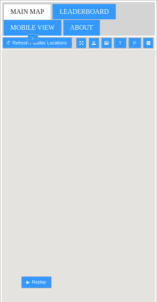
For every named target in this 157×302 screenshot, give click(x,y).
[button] (81, 43)
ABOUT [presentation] (81, 27)
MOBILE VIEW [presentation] (32, 27)
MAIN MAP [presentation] (27, 11)
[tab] (27, 12)
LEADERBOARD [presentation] (84, 11)
